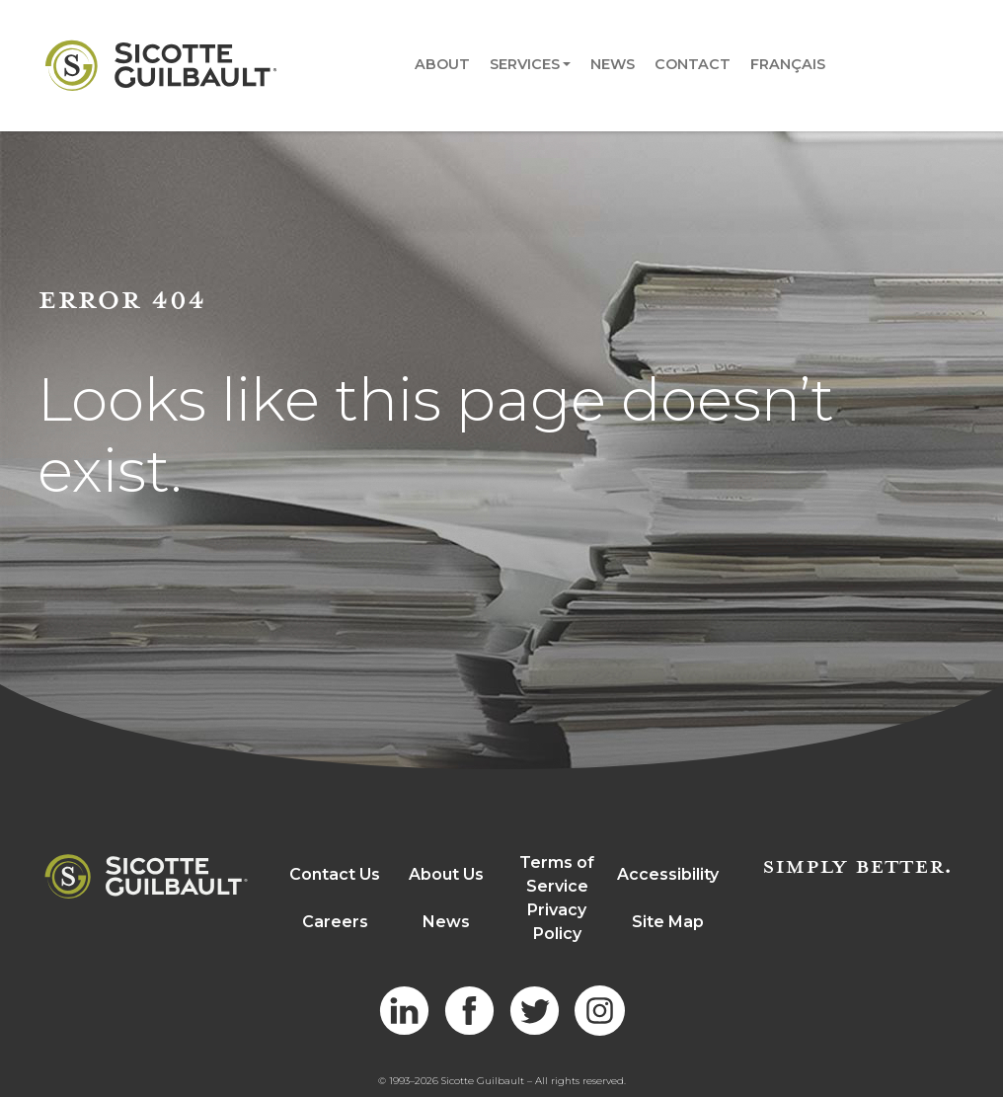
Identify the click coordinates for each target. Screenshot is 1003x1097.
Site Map (668, 921)
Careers (335, 921)
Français (787, 64)
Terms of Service (556, 874)
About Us (446, 874)
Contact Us (334, 874)
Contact (693, 64)
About (442, 64)
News (612, 64)
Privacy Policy (556, 922)
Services (525, 64)
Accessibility (668, 874)
